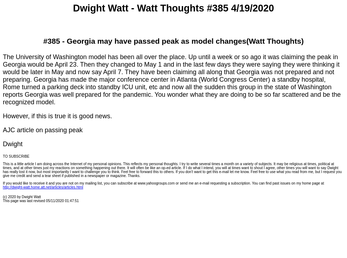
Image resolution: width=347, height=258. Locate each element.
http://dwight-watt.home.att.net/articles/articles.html (43, 187)
